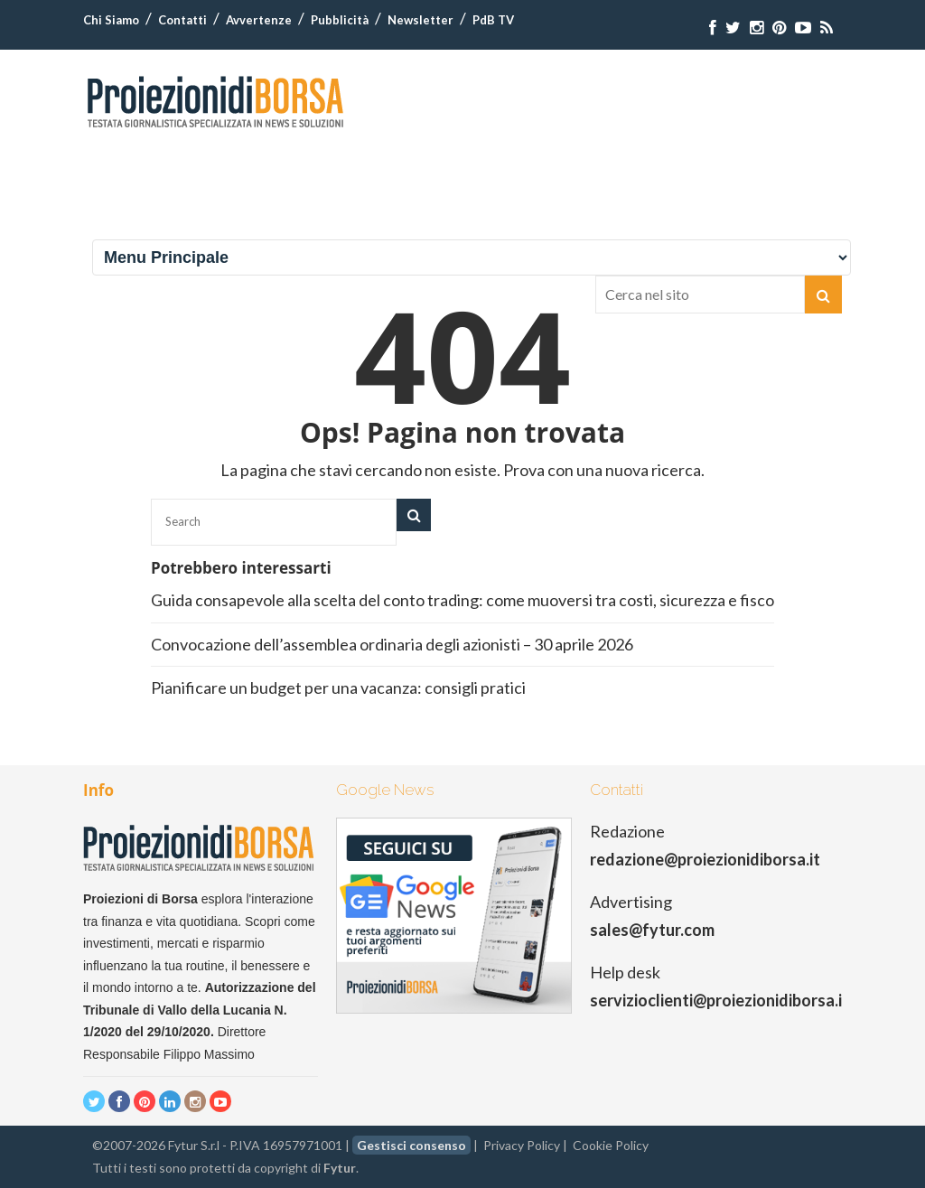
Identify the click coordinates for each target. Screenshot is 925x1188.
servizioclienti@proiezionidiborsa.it (719, 1000)
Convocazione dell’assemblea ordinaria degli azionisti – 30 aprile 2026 (392, 644)
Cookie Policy (611, 1145)
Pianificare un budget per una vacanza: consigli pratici (338, 687)
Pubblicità (340, 20)
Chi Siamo (111, 20)
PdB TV (493, 20)
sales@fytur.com (652, 930)
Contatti (182, 20)
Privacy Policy (521, 1145)
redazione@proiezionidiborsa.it (705, 859)
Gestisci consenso (411, 1145)
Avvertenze (259, 20)
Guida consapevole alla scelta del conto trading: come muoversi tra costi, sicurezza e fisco (462, 600)
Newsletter (420, 20)
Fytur (339, 1167)
